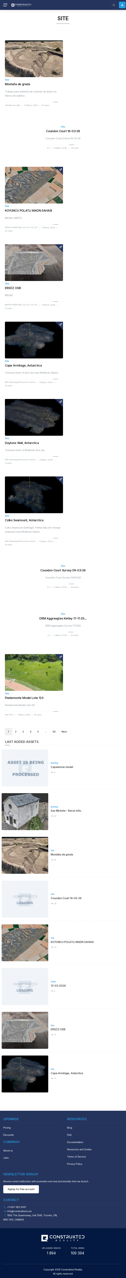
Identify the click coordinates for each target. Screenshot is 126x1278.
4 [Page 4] (30, 731)
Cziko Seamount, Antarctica (24, 520)
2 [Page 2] (15, 731)
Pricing (7, 1127)
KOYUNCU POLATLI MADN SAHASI (28, 210)
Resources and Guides (79, 1149)
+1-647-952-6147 (16, 1207)
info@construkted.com (19, 1211)
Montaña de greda (17, 84)
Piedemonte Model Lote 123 (24, 698)
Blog (69, 1127)
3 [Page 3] (23, 731)
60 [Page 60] (54, 731)
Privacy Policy (74, 1163)
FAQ (69, 1134)
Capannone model (62, 767)
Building (54, 763)
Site (7, 79)
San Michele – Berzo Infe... (67, 810)
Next (64, 731)
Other (53, 981)
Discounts (8, 1134)
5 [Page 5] (38, 731)
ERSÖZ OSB (13, 288)
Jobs (6, 1157)
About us (8, 1150)
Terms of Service (76, 1156)
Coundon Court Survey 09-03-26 (63, 570)
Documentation (75, 1142)
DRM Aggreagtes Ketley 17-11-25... (63, 618)
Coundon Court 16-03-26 (63, 131)
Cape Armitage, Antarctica (23, 365)
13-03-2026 (58, 985)
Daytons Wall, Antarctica (22, 443)
